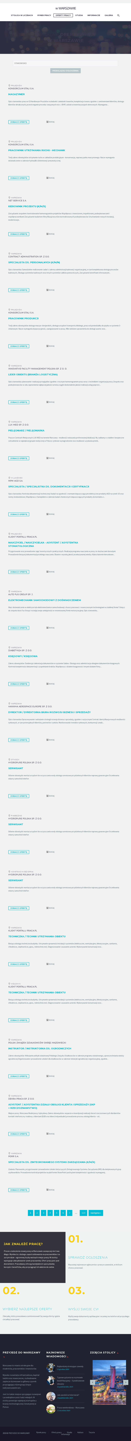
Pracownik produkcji (23, 318)
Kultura (80, 1432)
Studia (79, 15)
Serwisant (15, 768)
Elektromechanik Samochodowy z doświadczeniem (44, 600)
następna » (96, 1212)
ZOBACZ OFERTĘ (18, 122)
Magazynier (16, 94)
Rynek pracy (44, 15)
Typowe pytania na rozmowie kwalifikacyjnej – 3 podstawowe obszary (70, 1380)
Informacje (94, 15)
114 (83, 1212)
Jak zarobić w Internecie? (68, 1395)
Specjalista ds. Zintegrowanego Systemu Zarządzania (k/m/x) (51, 1162)
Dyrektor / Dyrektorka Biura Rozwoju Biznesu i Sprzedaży (49, 712)
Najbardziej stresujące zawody (70, 1366)
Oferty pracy (63, 15)
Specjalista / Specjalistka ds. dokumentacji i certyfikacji (48, 486)
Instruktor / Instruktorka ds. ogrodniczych (39, 1048)
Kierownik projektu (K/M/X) (27, 206)
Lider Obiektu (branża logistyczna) (33, 374)
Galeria (109, 15)
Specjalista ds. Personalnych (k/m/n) (34, 262)
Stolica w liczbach (22, 15)
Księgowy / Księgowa (22, 656)
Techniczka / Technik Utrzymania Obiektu (37, 936)
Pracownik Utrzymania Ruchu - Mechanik (36, 150)
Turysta (92, 1432)
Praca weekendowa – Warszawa (70, 1407)
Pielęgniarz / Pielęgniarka (26, 430)
